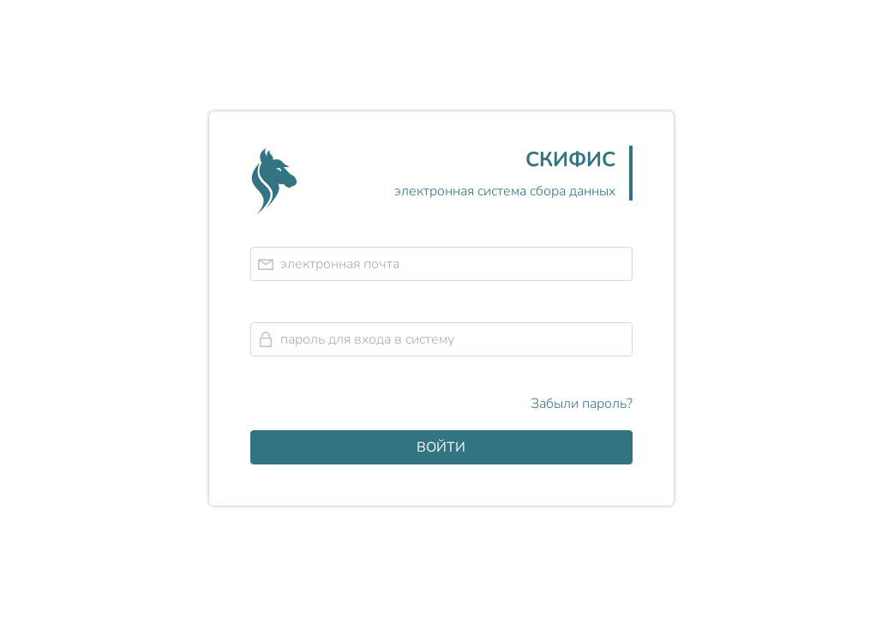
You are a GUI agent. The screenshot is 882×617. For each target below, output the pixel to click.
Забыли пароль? (582, 403)
